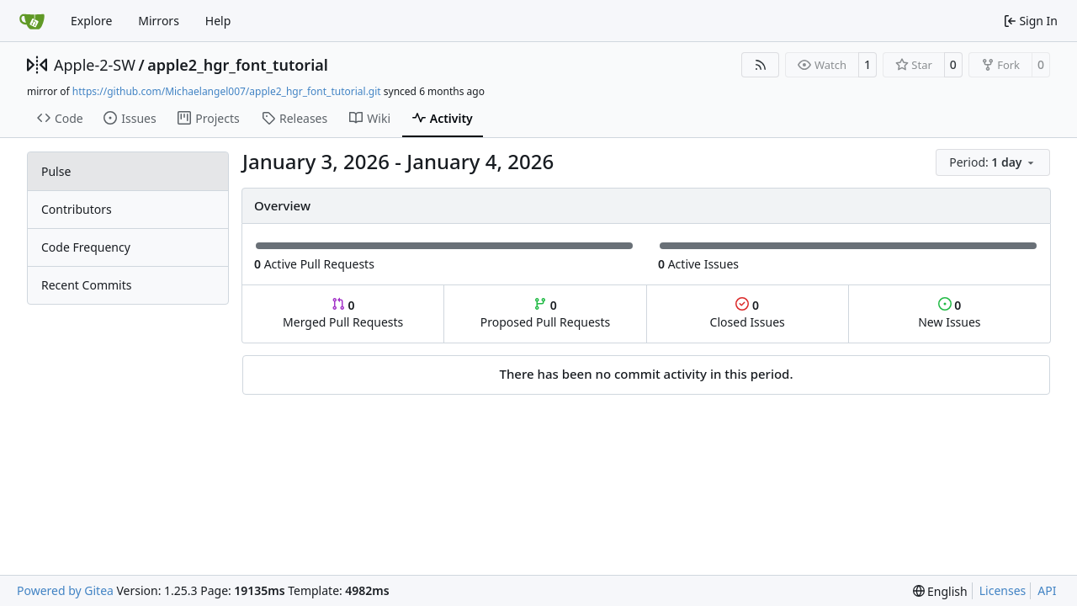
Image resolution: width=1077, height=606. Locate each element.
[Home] (32, 21)
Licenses (1003, 590)
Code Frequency (85, 247)
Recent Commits (86, 285)
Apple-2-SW (94, 64)
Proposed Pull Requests (545, 313)
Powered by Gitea (65, 590)
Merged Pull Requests (343, 313)
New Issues (949, 313)
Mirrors (158, 21)
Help (218, 21)
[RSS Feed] (760, 64)
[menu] (993, 162)
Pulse (56, 171)
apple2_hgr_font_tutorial (237, 64)
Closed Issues (747, 313)
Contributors (76, 209)
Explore (91, 21)
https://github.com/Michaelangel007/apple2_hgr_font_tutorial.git (226, 91)
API (1046, 590)
